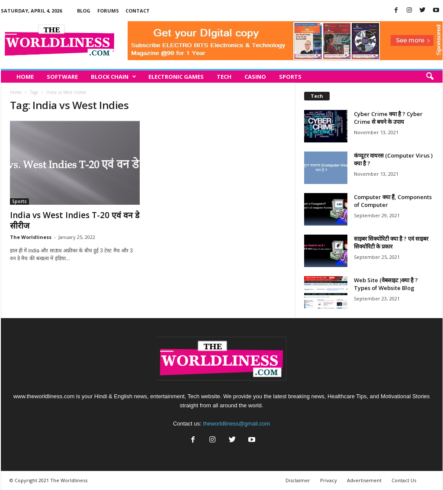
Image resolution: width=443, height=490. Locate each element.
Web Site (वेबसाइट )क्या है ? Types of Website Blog (386, 284)
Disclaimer (298, 480)
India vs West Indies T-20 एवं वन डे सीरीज (74, 220)
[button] (429, 76)
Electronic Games (176, 77)
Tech (224, 77)
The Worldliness (30, 237)
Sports (290, 77)
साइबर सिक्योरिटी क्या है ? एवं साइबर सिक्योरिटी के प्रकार (391, 242)
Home (25, 77)
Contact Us (404, 480)
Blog (83, 10)
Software (62, 77)
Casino (255, 77)
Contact (137, 10)
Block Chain (113, 77)
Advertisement (364, 480)
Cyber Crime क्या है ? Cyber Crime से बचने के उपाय (388, 118)
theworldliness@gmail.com (236, 423)
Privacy (328, 480)
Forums (108, 10)
